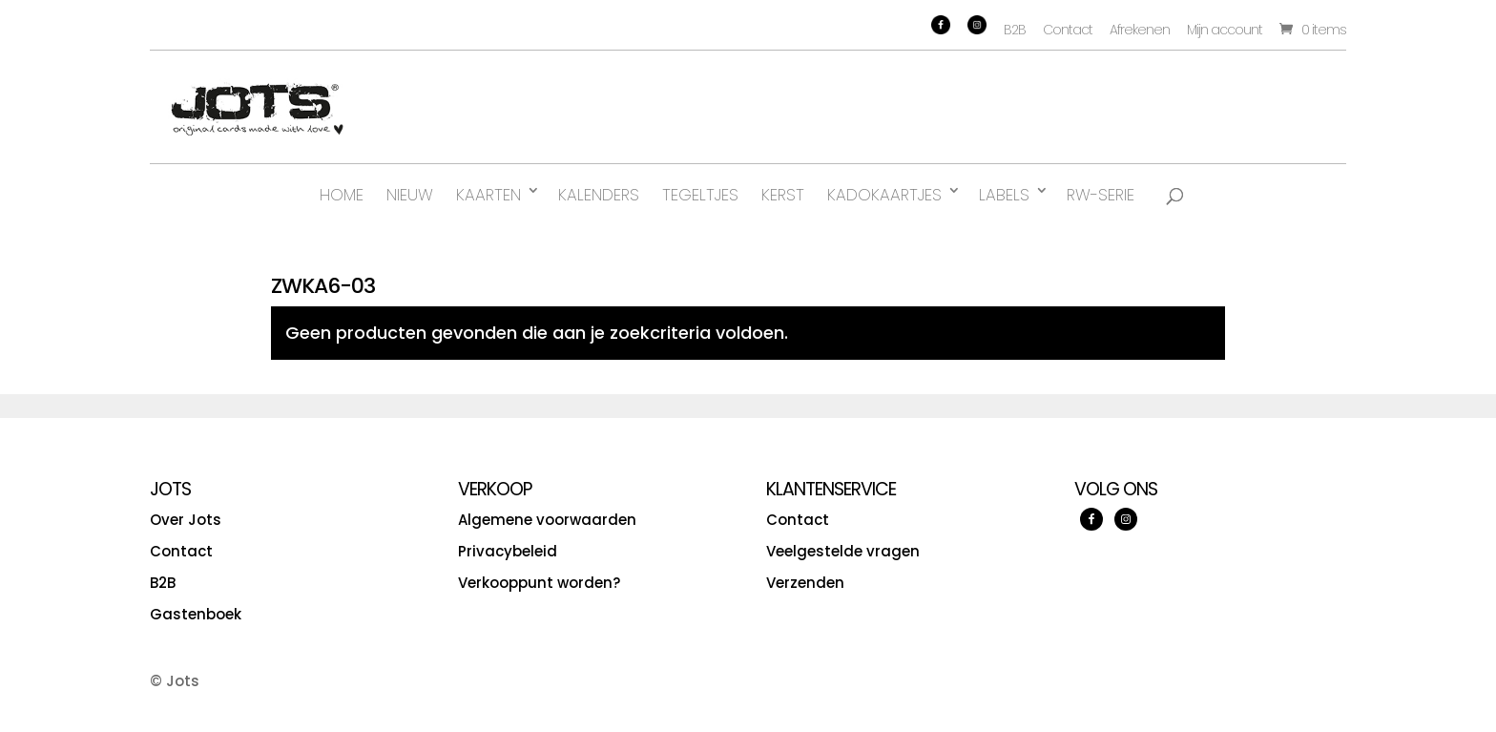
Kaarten (488, 194)
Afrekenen (1140, 29)
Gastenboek (195, 614)
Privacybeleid (507, 551)
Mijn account (1224, 29)
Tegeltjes (700, 194)
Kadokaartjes (884, 194)
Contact (1067, 29)
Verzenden (805, 583)
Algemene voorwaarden (547, 520)
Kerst (782, 194)
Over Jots (185, 520)
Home (342, 194)
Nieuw (409, 194)
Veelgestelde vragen (843, 551)
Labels (1004, 194)
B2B (1015, 29)
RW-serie (1100, 194)
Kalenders (598, 194)
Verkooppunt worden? (539, 583)
